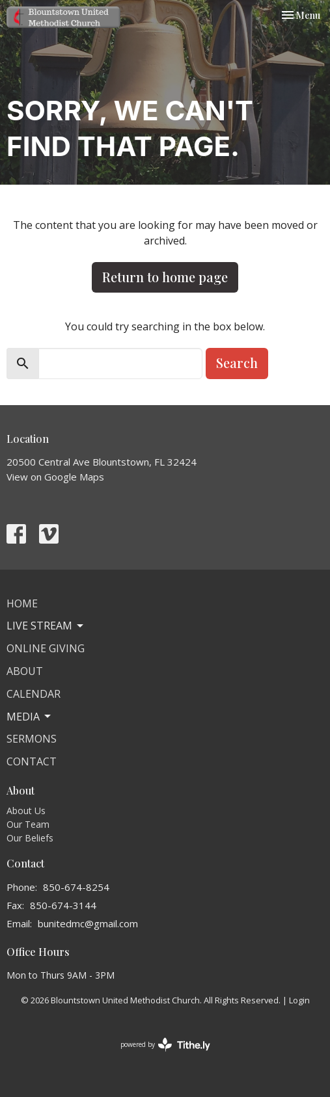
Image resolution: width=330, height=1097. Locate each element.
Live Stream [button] (46, 625)
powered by (165, 1044)
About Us (26, 810)
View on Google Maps (55, 476)
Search (237, 362)
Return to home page (165, 276)
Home (22, 603)
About (25, 671)
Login (299, 1000)
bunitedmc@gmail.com (88, 923)
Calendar (34, 694)
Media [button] (30, 716)
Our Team (28, 824)
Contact (32, 761)
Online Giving (46, 648)
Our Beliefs (30, 838)
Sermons (32, 739)
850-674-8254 (76, 886)
